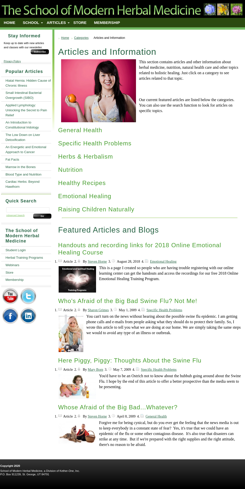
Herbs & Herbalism (85, 156)
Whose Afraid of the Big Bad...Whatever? (118, 407)
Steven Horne (97, 261)
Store (80, 22)
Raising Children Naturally (96, 209)
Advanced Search (15, 215)
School (31, 22)
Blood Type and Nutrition (23, 174)
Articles (56, 22)
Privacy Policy (12, 61)
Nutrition (70, 169)
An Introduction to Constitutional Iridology (22, 125)
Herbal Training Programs (24, 257)
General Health (80, 130)
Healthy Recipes (82, 183)
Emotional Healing (84, 196)
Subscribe (40, 51)
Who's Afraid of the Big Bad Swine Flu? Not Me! (127, 301)
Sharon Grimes (98, 310)
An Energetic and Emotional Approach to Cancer (25, 149)
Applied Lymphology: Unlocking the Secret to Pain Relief (26, 110)
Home (9, 22)
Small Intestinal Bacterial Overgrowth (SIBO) (23, 95)
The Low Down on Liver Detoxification (22, 137)
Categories (81, 38)
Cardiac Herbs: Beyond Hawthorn (22, 184)
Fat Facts (12, 159)
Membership (107, 22)
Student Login (15, 250)
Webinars (12, 265)
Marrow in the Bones (20, 167)
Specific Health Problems (94, 143)
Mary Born (95, 369)
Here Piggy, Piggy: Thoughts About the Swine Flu (130, 360)
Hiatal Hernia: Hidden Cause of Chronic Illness (28, 83)
